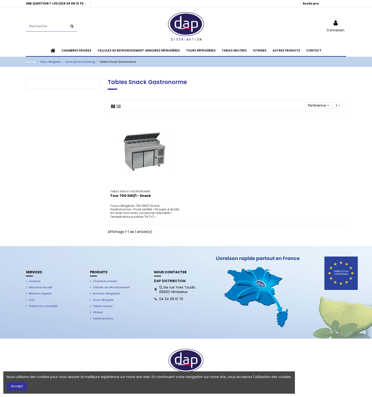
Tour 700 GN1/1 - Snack (130, 195)
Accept (17, 386)
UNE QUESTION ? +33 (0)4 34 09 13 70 (55, 3)
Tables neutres (103, 306)
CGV (32, 300)
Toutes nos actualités (43, 306)
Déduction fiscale (40, 287)
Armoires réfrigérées (106, 293)
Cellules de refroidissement (111, 287)
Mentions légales (40, 293)
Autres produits (103, 318)
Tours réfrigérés (103, 300)
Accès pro (311, 3)
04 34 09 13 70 (171, 299)
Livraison (35, 281)
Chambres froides (105, 281)
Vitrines (98, 312)
